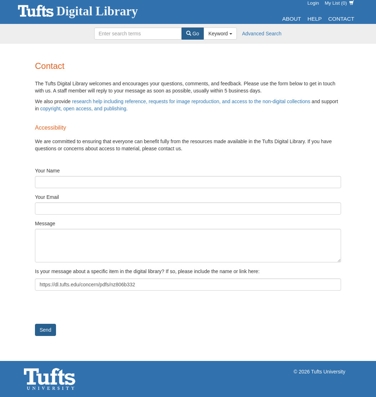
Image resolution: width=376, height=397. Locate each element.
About (291, 19)
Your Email (47, 197)
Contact (341, 19)
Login (313, 3)
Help (315, 19)
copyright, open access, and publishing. (84, 108)
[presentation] (89, 310)
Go (192, 33)
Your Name (47, 171)
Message (45, 223)
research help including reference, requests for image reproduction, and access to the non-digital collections (191, 101)
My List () (339, 3)
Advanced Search (262, 33)
